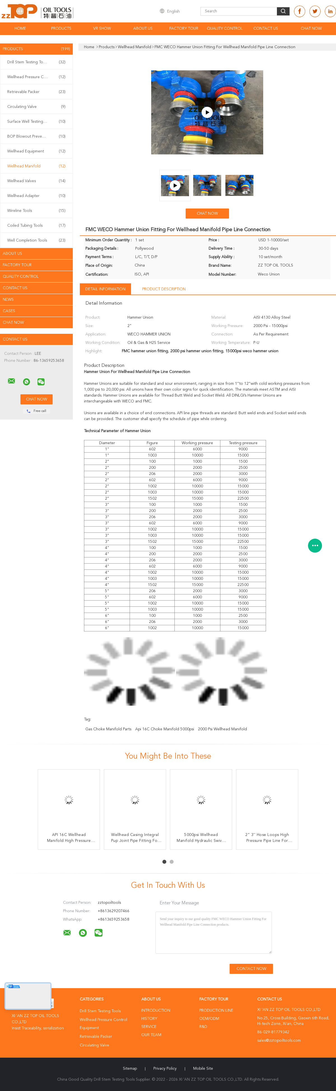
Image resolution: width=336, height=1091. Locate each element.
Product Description (164, 289)
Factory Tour (183, 29)
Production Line (216, 1011)
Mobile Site (203, 1069)
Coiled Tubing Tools (36, 225)
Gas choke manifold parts (108, 729)
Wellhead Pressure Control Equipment (37, 77)
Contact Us (265, 29)
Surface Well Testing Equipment (36, 121)
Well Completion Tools (36, 240)
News (8, 300)
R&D (203, 1027)
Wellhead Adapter (36, 196)
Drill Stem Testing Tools (36, 62)
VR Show (102, 29)
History (149, 1019)
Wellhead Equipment (36, 151)
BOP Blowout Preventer (36, 136)
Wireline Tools (36, 211)
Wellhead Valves (36, 181)
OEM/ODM (209, 1019)
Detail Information (105, 289)
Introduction (155, 1011)
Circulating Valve (36, 107)
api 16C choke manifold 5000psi (164, 729)
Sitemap (130, 1069)
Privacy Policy (165, 1069)
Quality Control (225, 29)
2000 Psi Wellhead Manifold (222, 729)
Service (149, 1027)
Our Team (151, 1035)
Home (20, 29)
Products (61, 29)
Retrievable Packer (36, 92)
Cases (9, 311)
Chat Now (311, 29)
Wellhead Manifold (36, 166)
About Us (143, 29)
